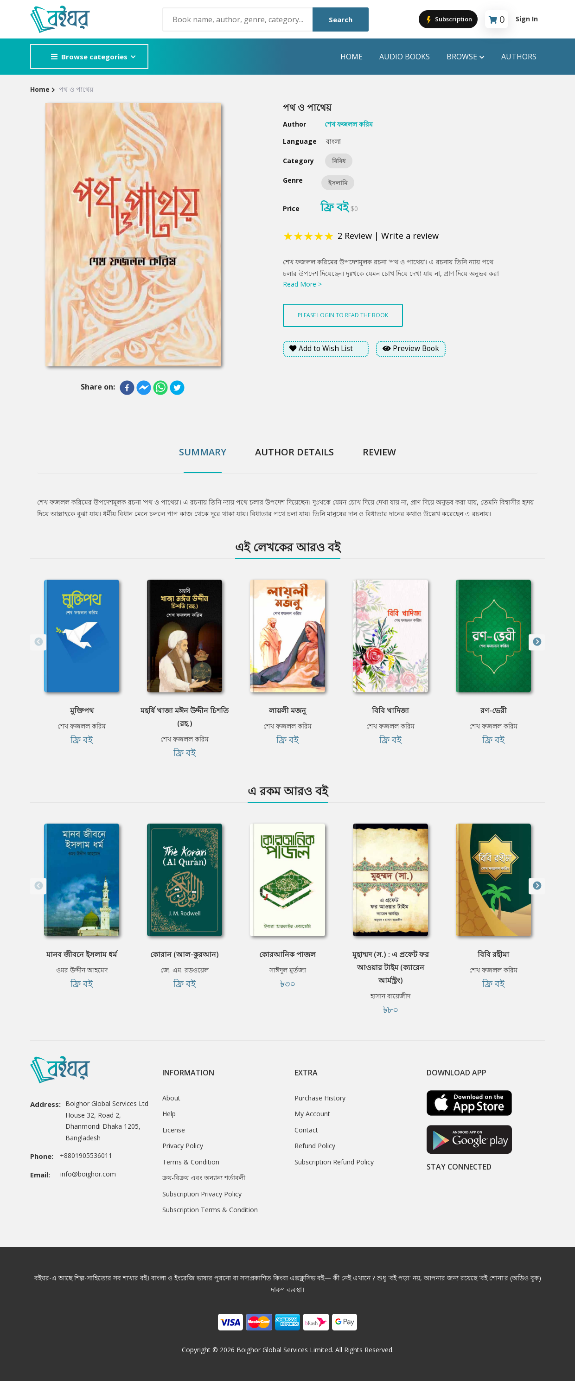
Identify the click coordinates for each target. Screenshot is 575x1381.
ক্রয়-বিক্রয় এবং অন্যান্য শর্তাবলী (203, 1177)
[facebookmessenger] (143, 387)
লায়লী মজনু (287, 710)
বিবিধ (338, 161)
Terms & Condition (190, 1161)
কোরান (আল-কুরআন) (184, 954)
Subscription (448, 20)
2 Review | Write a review (388, 235)
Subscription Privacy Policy (202, 1193)
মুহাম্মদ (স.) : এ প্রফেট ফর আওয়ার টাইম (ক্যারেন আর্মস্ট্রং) (390, 967)
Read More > (302, 284)
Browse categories (89, 56)
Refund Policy (314, 1145)
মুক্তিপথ (82, 710)
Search (340, 19)
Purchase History (319, 1097)
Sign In (527, 18)
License (173, 1129)
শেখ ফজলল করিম (82, 726)
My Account (312, 1113)
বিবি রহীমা (493, 954)
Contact (306, 1129)
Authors (519, 56)
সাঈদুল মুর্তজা (287, 969)
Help (169, 1113)
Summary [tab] (202, 452)
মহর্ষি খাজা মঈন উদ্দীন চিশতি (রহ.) (185, 717)
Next (537, 642)
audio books (404, 56)
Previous (38, 642)
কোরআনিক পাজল (287, 954)
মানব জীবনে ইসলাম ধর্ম (81, 954)
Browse (466, 56)
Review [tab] (379, 452)
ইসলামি (337, 183)
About (171, 1097)
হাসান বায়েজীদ (390, 995)
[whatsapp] (160, 387)
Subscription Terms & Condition (210, 1209)
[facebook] (127, 387)
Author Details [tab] (294, 452)
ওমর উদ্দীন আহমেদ (82, 969)
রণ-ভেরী (493, 710)
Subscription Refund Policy (334, 1161)
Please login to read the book (343, 315)
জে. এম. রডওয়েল (184, 969)
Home (351, 56)
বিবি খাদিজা (390, 710)
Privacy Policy (182, 1145)
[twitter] (177, 387)
